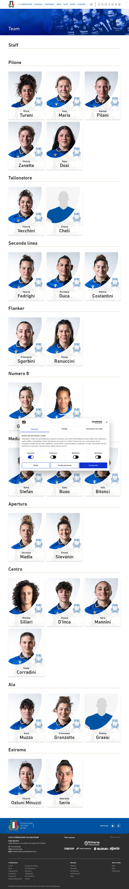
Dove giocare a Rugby (31, 866)
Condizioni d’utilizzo (22, 886)
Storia (10, 868)
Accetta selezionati (64, 465)
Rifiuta (35, 465)
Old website (11, 886)
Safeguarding (29, 873)
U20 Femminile (74, 873)
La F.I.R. (10, 866)
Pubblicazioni (116, 871)
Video (113, 868)
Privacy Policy (33, 886)
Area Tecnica (12, 873)
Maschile (73, 866)
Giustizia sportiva (30, 868)
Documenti (28, 871)
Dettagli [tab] (64, 429)
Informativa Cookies (44, 886)
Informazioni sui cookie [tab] (94, 429)
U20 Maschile (74, 871)
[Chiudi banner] (106, 422)
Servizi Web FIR (29, 876)
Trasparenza (12, 876)
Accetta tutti (93, 465)
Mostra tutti (115, 837)
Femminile (73, 868)
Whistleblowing (55, 886)
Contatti (27, 879)
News (72, 876)
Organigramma (12, 871)
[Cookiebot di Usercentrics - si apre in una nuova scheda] (93, 422)
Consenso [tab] (34, 429)
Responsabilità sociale (15, 879)
